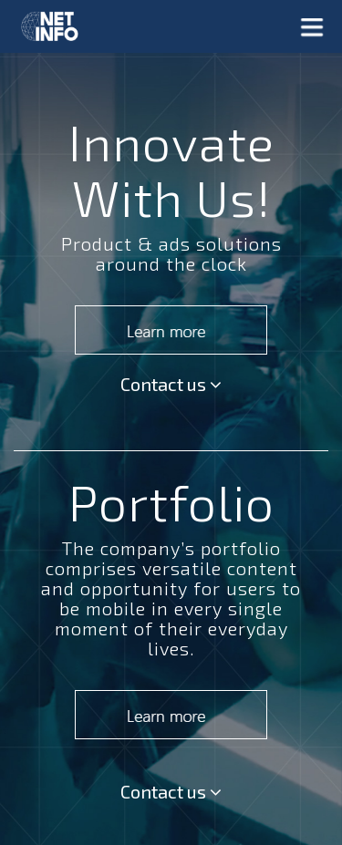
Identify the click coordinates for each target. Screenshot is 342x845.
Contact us (171, 384)
